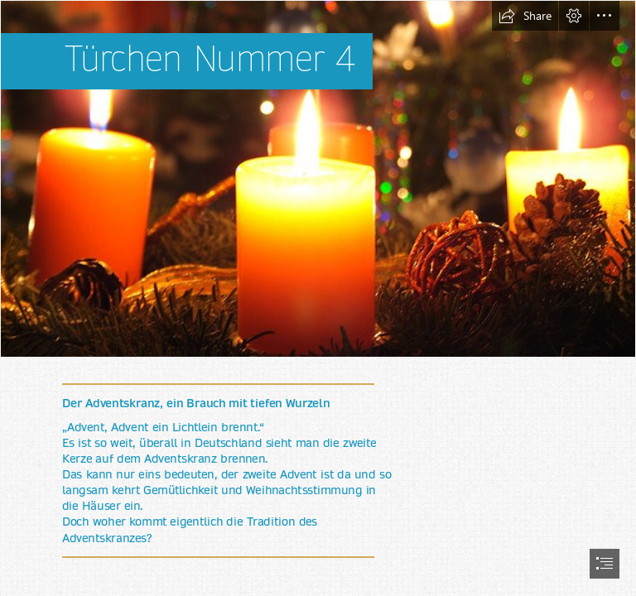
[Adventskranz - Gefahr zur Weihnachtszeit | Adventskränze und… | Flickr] (318, 179)
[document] (318, 298)
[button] (525, 16)
